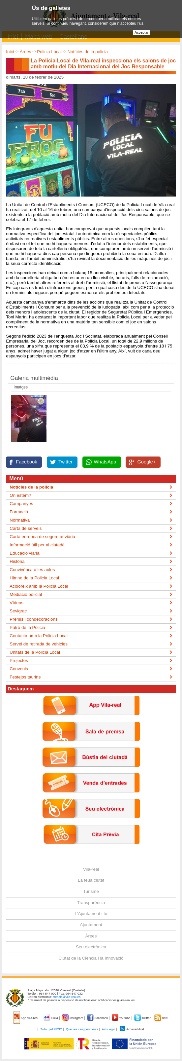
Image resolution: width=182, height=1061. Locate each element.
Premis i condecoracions (33, 619)
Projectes (19, 660)
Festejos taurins (25, 677)
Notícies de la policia (88, 51)
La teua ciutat (91, 880)
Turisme (91, 891)
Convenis (19, 668)
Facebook (26, 461)
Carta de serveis (26, 528)
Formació (19, 511)
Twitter (65, 461)
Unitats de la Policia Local (35, 652)
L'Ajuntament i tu (91, 913)
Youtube (121, 1018)
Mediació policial (26, 594)
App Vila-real (26, 1018)
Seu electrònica (91, 946)
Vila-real (91, 869)
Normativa (20, 520)
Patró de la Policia (27, 627)
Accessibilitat (131, 1029)
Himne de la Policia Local (34, 577)
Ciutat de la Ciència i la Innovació (90, 958)
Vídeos (16, 602)
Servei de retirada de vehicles (39, 643)
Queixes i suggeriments (82, 1029)
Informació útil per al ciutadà (37, 544)
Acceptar (141, 32)
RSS (161, 1018)
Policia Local (49, 51)
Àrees (25, 51)
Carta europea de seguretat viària (42, 536)
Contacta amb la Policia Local (39, 635)
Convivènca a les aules (32, 569)
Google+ (146, 461)
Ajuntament (91, 924)
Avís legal (108, 1029)
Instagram (73, 1018)
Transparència (91, 902)
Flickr (51, 1018)
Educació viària (24, 553)
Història (17, 561)
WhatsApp (105, 461)
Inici (10, 51)
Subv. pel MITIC (51, 1029)
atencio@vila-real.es (67, 997)
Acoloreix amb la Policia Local (39, 586)
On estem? (20, 495)
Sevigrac (18, 610)
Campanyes (21, 503)
